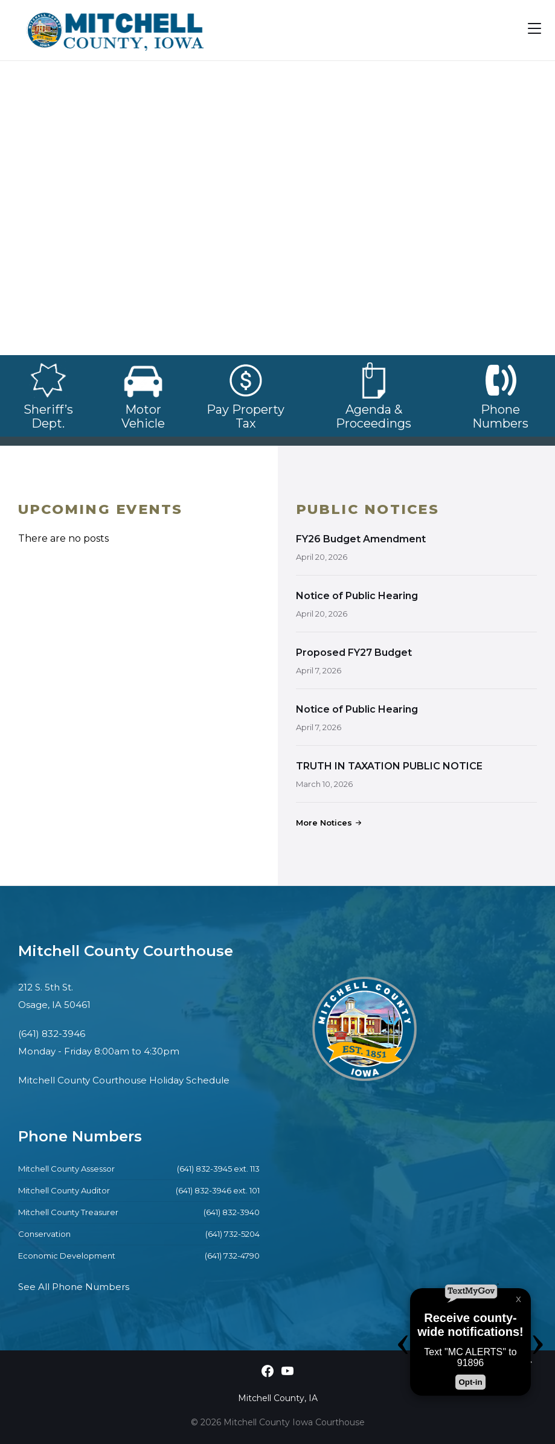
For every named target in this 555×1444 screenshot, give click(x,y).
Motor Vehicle (143, 409)
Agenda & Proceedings (373, 416)
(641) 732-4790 (232, 1255)
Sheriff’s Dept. (48, 416)
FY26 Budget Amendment (361, 539)
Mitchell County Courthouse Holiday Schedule (123, 1080)
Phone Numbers (500, 416)
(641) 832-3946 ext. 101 (218, 1190)
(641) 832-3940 (232, 1212)
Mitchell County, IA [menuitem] (278, 1398)
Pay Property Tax (245, 409)
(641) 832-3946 (51, 1033)
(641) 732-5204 (232, 1234)
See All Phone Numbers (73, 1286)
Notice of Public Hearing (357, 596)
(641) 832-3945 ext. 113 (218, 1168)
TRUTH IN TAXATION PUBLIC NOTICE (389, 766)
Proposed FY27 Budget (354, 652)
